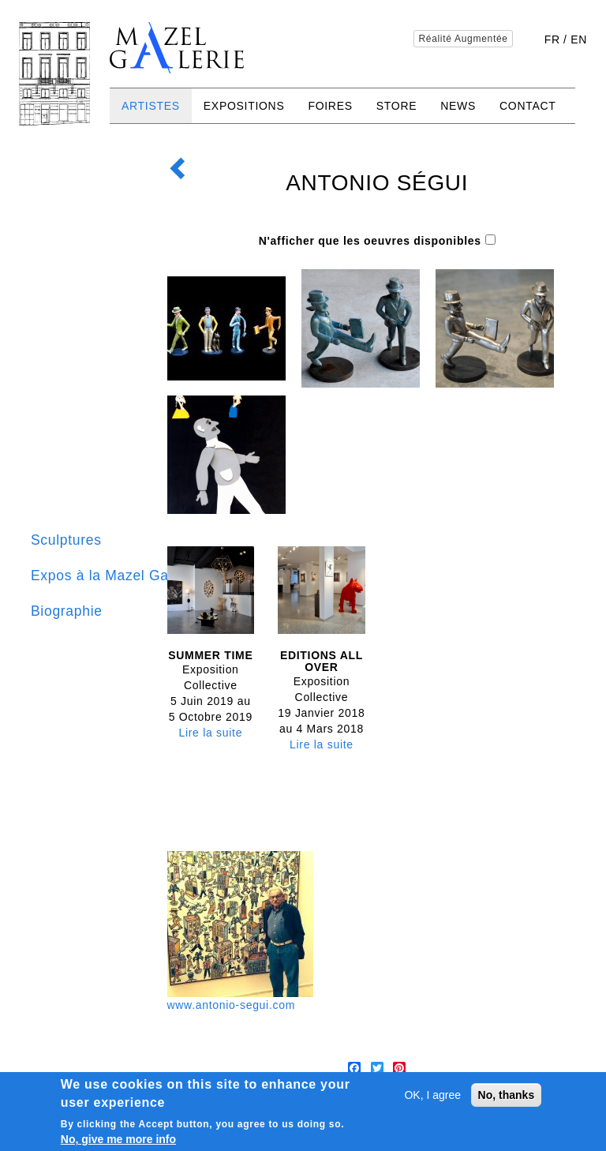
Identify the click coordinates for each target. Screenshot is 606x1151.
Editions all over (321, 661)
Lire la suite (210, 732)
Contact (527, 105)
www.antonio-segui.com (231, 1005)
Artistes (151, 105)
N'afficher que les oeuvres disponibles (370, 240)
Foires (330, 105)
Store (396, 105)
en (578, 39)
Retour (181, 160)
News (458, 105)
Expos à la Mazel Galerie (114, 575)
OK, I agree (432, 1095)
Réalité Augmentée (462, 38)
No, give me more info (118, 1140)
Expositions (244, 105)
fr (552, 39)
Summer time (210, 655)
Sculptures (66, 540)
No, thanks (506, 1095)
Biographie (67, 611)
